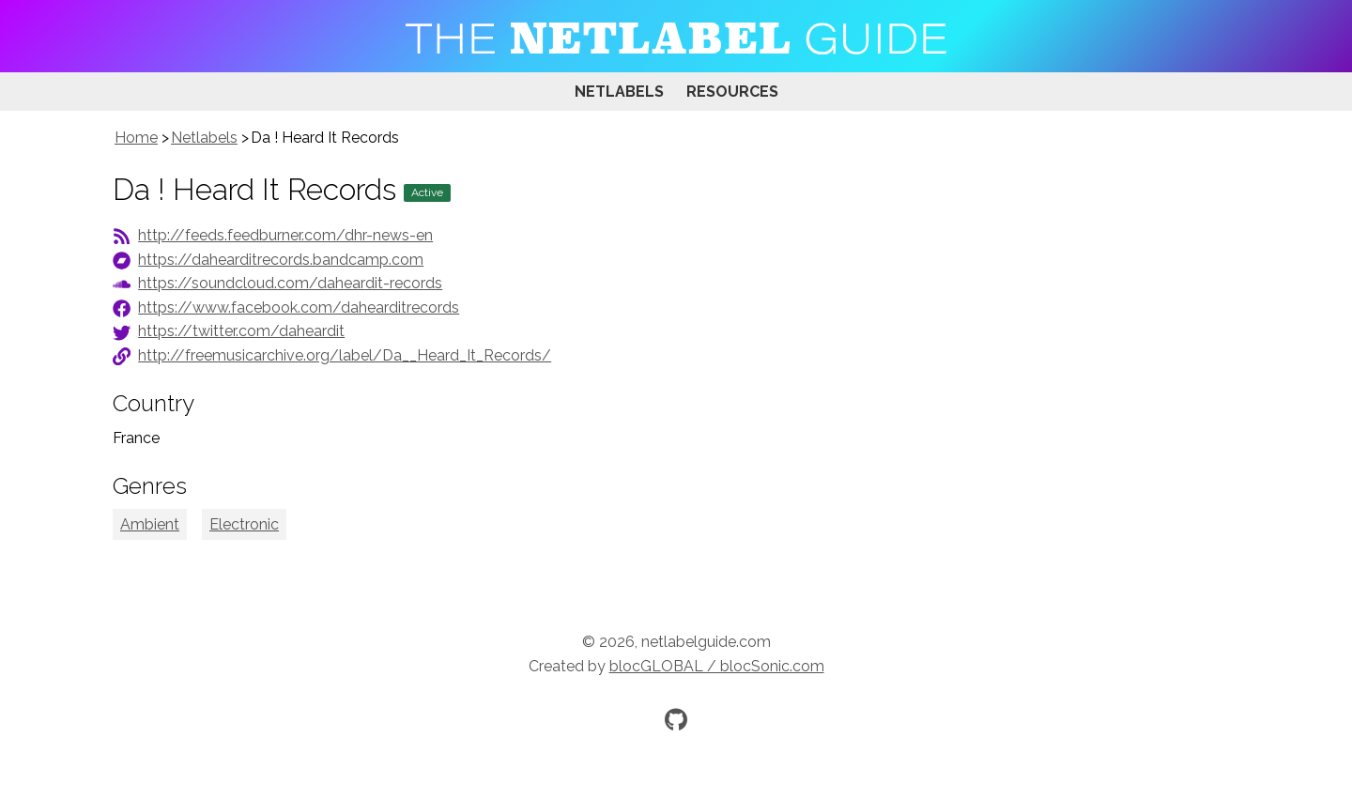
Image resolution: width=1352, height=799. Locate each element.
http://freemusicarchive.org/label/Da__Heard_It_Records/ (344, 355)
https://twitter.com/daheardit (241, 331)
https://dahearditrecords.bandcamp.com (280, 260)
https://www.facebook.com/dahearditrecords (298, 307)
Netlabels (619, 91)
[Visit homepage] (676, 36)
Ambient (149, 524)
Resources (732, 91)
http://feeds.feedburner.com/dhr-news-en (285, 235)
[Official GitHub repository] (676, 719)
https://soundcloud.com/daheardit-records (290, 283)
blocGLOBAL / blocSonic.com (716, 666)
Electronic (244, 524)
